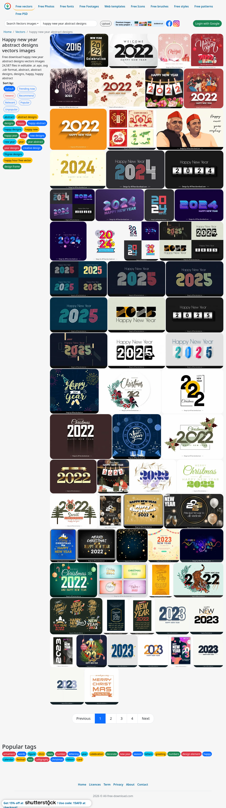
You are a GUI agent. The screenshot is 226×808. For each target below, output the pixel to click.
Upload (106, 23)
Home (8, 32)
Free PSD (22, 14)
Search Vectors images (21, 23)
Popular (24, 102)
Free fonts (67, 6)
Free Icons (138, 6)
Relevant (10, 102)
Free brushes (159, 6)
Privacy (118, 784)
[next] (146, 718)
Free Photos (46, 6)
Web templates (115, 6)
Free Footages (89, 6)
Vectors (20, 32)
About (130, 784)
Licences (95, 784)
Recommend (26, 95)
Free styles (181, 6)
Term (107, 784)
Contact (142, 784)
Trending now (27, 88)
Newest (9, 95)
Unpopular (11, 109)
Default (9, 88)
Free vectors (24, 6)
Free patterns (203, 6)
